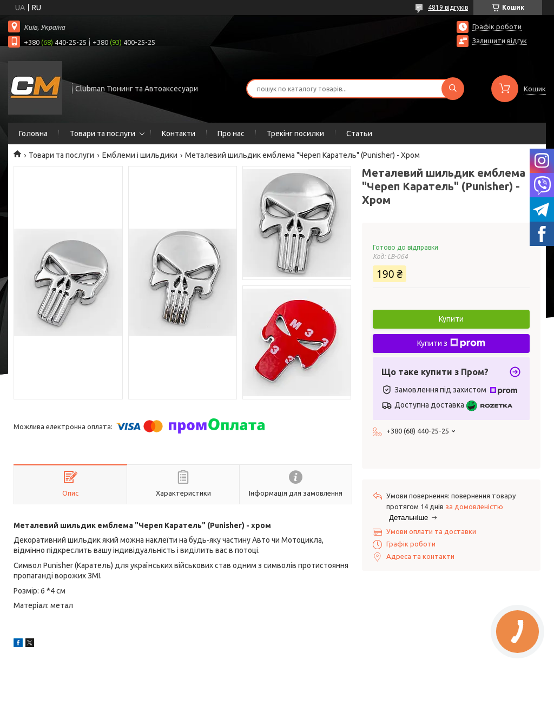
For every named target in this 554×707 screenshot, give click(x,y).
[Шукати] (452, 88)
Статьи (359, 133)
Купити (451, 319)
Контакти (178, 133)
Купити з (451, 343)
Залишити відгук (499, 40)
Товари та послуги (102, 133)
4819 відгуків (448, 7)
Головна (33, 133)
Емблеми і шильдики (139, 155)
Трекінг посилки (295, 133)
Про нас (231, 133)
